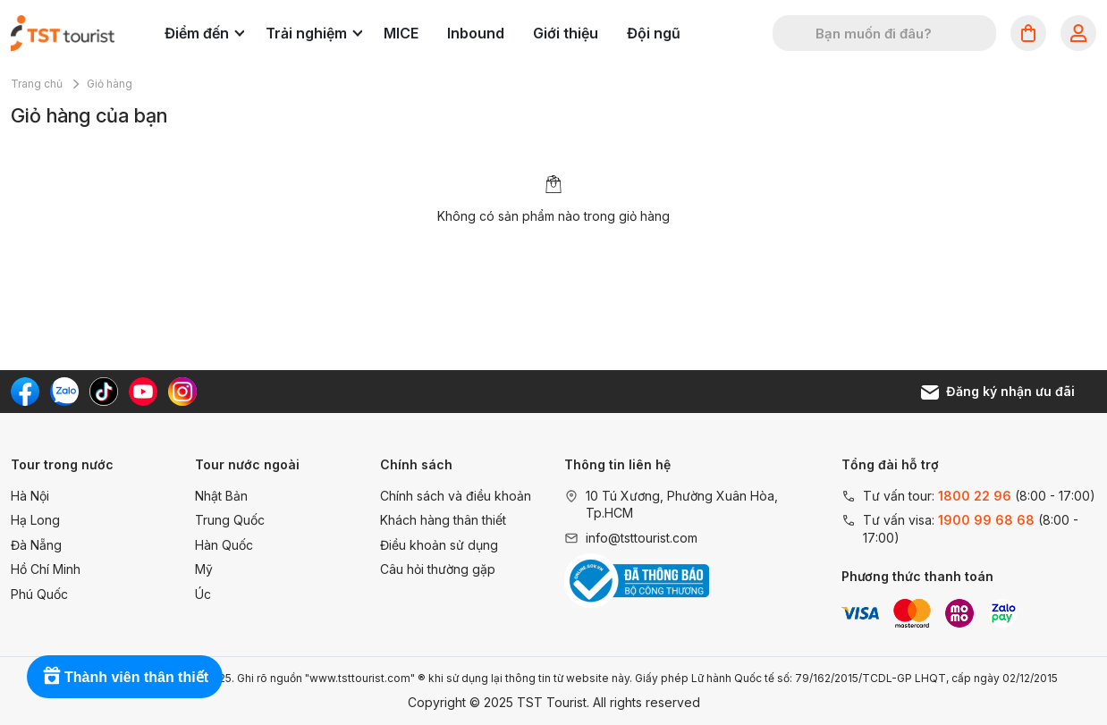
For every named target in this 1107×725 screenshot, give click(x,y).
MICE (401, 33)
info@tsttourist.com (641, 537)
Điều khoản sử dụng (439, 544)
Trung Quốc (230, 519)
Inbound (475, 33)
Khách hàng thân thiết (443, 519)
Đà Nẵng (36, 544)
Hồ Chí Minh (45, 569)
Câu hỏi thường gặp (437, 569)
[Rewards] (125, 676)
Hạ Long (35, 519)
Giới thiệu (565, 33)
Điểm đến (204, 33)
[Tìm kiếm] (797, 33)
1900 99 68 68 (986, 519)
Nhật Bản (221, 495)
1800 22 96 (974, 495)
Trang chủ (37, 83)
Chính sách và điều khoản (455, 495)
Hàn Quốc (224, 544)
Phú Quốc (39, 594)
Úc (203, 594)
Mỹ (204, 569)
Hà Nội (30, 495)
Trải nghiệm (314, 33)
